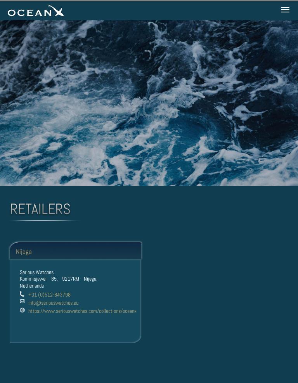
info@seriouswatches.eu (53, 302)
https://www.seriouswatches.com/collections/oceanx (82, 310)
